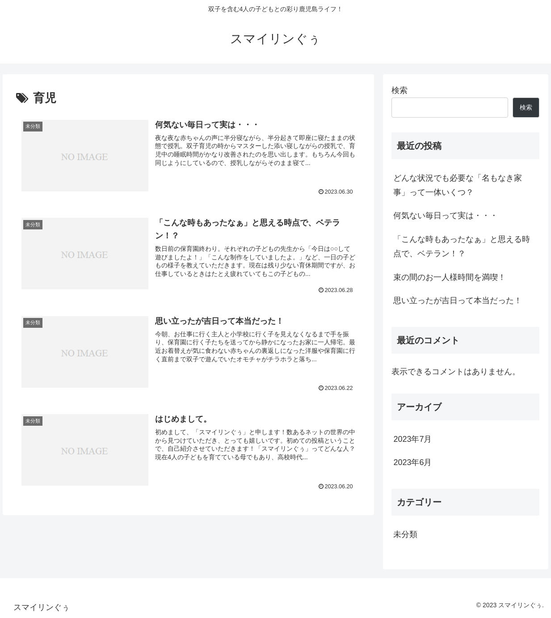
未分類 (405, 534)
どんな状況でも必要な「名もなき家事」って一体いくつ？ (457, 185)
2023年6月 (412, 462)
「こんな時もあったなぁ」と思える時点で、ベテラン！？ (461, 246)
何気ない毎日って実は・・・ (445, 215)
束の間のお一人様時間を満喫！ (449, 277)
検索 (399, 90)
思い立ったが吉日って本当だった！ (457, 300)
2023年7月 (412, 439)
